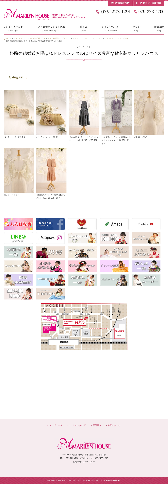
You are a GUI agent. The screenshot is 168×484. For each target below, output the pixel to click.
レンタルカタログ (76, 425)
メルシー (76, 38)
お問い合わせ (114, 425)
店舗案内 (97, 425)
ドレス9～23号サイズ (56, 38)
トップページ (55, 425)
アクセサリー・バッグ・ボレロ (116, 38)
